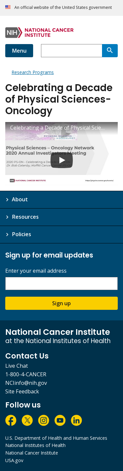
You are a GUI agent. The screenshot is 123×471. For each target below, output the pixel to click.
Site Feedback (22, 391)
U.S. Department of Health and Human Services (56, 438)
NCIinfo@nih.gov (26, 382)
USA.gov (14, 460)
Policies (21, 234)
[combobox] (71, 50)
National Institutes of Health (35, 445)
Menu (19, 50)
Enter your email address (36, 270)
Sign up (61, 303)
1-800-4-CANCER (25, 374)
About (20, 199)
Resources (25, 216)
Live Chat (16, 365)
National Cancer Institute (31, 453)
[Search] (110, 50)
